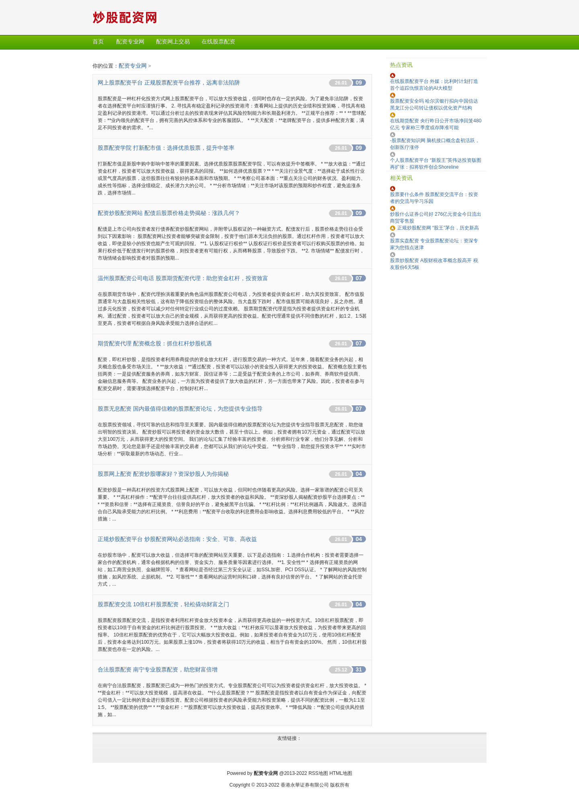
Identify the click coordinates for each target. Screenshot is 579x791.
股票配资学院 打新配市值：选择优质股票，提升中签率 (166, 148)
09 (358, 82)
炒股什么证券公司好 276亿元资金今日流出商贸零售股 (435, 217)
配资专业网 (133, 65)
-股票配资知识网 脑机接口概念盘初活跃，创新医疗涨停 (435, 144)
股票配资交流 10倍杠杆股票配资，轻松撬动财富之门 (163, 604)
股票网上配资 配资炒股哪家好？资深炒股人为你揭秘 (163, 474)
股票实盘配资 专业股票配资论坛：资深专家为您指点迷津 (434, 244)
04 (358, 474)
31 (358, 669)
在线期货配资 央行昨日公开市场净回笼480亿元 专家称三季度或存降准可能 (435, 124)
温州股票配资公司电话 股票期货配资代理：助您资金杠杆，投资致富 (183, 278)
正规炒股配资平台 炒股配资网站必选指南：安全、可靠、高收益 (177, 539)
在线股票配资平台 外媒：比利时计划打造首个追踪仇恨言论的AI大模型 (434, 84)
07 (358, 278)
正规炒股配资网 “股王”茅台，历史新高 (438, 228)
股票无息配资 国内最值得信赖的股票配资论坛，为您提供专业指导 (180, 408)
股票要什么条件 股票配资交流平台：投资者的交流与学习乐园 (434, 198)
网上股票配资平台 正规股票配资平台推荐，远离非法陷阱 (169, 82)
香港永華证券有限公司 (305, 785)
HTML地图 (340, 773)
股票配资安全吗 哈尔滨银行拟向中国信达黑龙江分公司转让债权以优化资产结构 (434, 104)
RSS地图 (318, 773)
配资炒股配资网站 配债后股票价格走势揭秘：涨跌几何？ (169, 213)
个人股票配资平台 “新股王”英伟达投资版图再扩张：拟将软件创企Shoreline (435, 163)
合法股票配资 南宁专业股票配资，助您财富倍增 (158, 669)
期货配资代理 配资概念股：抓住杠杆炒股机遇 (155, 343)
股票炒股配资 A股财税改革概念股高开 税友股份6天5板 (434, 264)
